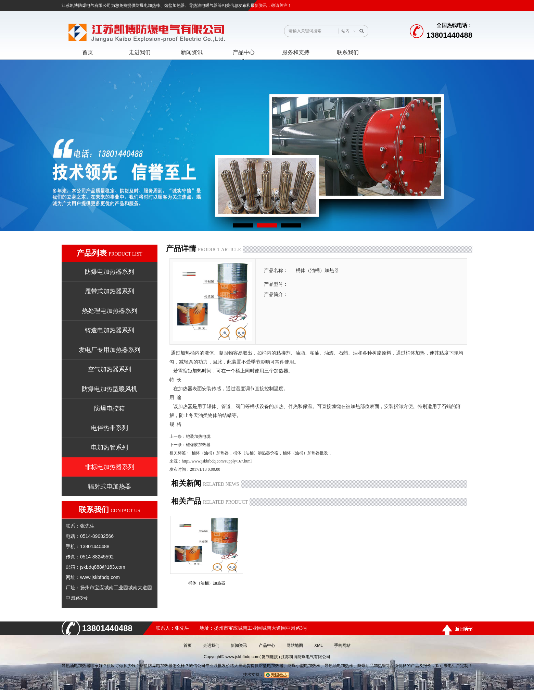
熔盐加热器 (174, 5)
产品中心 (267, 645)
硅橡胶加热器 (198, 444)
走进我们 (211, 645)
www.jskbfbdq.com (100, 577)
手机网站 (342, 645)
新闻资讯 (239, 645)
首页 (187, 645)
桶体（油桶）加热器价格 (255, 453)
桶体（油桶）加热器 (210, 453)
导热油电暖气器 (203, 5)
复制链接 (270, 656)
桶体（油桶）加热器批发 (305, 453)
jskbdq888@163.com (102, 567)
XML (318, 645)
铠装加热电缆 (198, 436)
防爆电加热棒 (148, 5)
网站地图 (295, 645)
